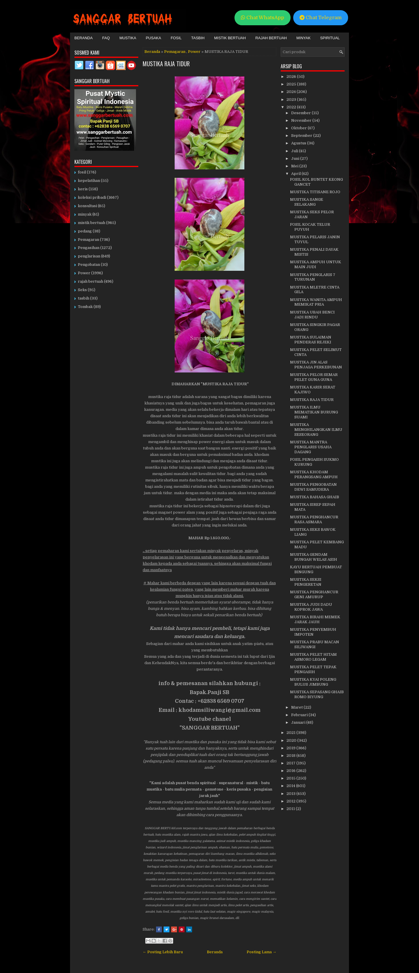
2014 (291, 786)
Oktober (299, 128)
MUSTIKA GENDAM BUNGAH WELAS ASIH (313, 557)
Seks (82, 290)
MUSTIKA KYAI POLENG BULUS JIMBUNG (313, 682)
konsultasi (87, 206)
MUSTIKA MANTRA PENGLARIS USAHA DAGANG (311, 447)
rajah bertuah (90, 281)
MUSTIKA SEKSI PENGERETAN (305, 582)
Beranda (83, 38)
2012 (291, 801)
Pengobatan (89, 264)
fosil (82, 172)
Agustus (299, 143)
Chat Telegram (321, 17)
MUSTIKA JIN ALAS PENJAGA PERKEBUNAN (316, 364)
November (301, 120)
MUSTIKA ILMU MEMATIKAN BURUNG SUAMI (314, 412)
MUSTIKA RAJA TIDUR (166, 63)
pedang (85, 231)
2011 (291, 809)
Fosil (176, 38)
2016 (291, 770)
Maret (297, 707)
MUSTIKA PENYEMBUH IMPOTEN (313, 632)
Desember (301, 113)
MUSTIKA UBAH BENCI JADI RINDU (312, 314)
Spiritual (330, 38)
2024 (292, 91)
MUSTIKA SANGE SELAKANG (306, 202)
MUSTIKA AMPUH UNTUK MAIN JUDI (315, 264)
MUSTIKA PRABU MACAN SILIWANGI (314, 644)
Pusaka (153, 38)
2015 (291, 778)
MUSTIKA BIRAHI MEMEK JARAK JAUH (315, 619)
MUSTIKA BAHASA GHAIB (314, 497)
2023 (292, 99)
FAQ (106, 38)
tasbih (83, 298)
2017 (291, 763)
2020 (292, 740)
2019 (291, 748)
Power (194, 51)
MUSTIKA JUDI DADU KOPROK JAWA (311, 607)
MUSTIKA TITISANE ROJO (315, 192)
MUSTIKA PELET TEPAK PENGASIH (313, 669)
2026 (292, 76)
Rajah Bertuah (271, 38)
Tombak (85, 306)
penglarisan (89, 256)
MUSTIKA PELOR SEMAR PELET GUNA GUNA (314, 377)
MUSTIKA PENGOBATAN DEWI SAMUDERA (313, 487)
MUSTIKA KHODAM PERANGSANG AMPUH (314, 474)
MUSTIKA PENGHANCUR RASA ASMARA (314, 519)
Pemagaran (174, 51)
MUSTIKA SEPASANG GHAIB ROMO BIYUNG (317, 694)
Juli (295, 151)
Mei (295, 166)
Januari (298, 722)
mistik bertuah (91, 223)
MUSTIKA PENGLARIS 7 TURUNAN (312, 277)
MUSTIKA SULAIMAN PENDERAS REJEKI (310, 339)
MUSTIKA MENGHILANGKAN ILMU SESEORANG (316, 429)
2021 (291, 732)
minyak (85, 214)
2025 (292, 84)
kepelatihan (89, 180)
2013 (291, 793)
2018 (291, 755)
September (302, 135)
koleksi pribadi (92, 197)
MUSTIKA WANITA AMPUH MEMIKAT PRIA (316, 302)
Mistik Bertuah (230, 38)
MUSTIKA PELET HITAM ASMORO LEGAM (313, 657)
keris (83, 189)
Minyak (303, 38)
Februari (300, 715)
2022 (292, 107)
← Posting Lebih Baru (163, 952)
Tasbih (198, 38)
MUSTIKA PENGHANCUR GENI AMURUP (314, 594)
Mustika (127, 38)
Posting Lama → (261, 952)
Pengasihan (88, 248)
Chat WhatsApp (262, 17)
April (296, 173)
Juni (295, 158)
